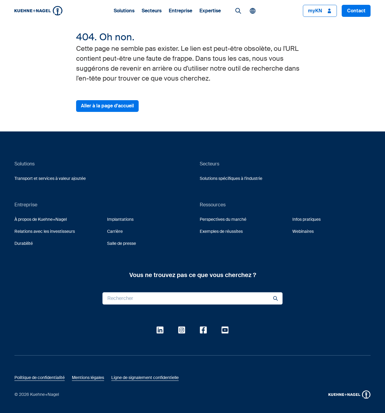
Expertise (210, 11)
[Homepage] (38, 10)
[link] (238, 11)
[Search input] (192, 298)
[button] (38, 10)
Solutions (124, 11)
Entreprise (180, 11)
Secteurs (152, 11)
